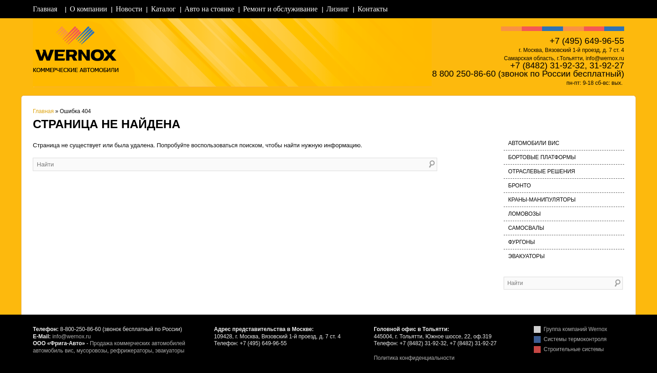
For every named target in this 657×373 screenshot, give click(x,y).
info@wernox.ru (71, 336)
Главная (45, 9)
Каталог (163, 9)
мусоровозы (92, 350)
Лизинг (337, 9)
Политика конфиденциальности (414, 358)
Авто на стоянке (209, 9)
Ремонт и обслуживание (280, 9)
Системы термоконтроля (575, 339)
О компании (88, 9)
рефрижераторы (131, 350)
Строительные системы (574, 349)
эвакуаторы (169, 350)
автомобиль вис (53, 350)
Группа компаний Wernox (575, 329)
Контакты (373, 9)
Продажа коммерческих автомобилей (137, 343)
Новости (129, 9)
